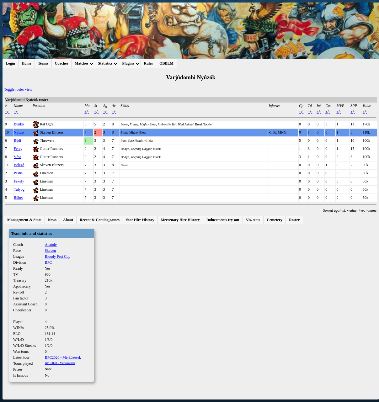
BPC (48, 262)
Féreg (18, 148)
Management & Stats (24, 220)
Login (10, 63)
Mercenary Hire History (180, 220)
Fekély (19, 181)
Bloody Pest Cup (57, 256)
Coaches (61, 63)
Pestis (18, 173)
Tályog (19, 189)
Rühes (18, 197)
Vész (17, 157)
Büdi (17, 140)
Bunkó (19, 124)
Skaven (50, 250)
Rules (148, 63)
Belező (19, 165)
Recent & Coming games (100, 220)
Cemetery (274, 220)
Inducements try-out (222, 220)
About (68, 220)
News (52, 220)
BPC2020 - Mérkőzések (63, 357)
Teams (43, 63)
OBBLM (166, 63)
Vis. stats (253, 220)
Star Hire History (140, 220)
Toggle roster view (18, 89)
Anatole (51, 244)
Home (26, 63)
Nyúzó (19, 132)
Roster (294, 220)
